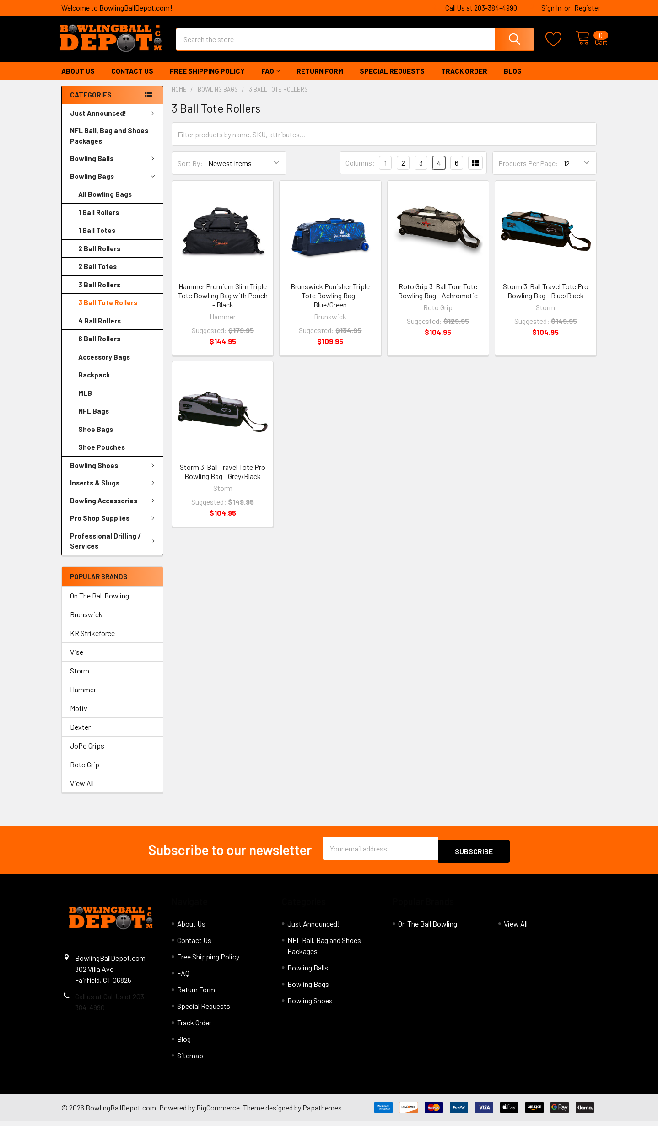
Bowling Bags (112, 184)
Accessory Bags (104, 365)
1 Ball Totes (96, 238)
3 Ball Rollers (99, 293)
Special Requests (392, 79)
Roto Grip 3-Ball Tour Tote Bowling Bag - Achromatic (438, 299)
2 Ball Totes (97, 274)
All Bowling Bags (105, 202)
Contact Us (132, 79)
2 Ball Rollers (99, 257)
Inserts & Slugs (114, 491)
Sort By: (190, 171)
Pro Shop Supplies (114, 526)
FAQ (270, 79)
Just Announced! (114, 121)
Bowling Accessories (114, 509)
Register (587, 8)
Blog (513, 79)
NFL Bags (93, 419)
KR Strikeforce (92, 641)
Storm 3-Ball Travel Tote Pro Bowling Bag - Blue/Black (545, 299)
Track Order (464, 79)
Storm (79, 678)
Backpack (94, 383)
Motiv (78, 716)
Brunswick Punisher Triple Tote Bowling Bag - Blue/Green (330, 303)
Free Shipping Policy (207, 79)
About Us (78, 79)
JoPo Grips (87, 753)
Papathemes (322, 1112)
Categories (91, 103)
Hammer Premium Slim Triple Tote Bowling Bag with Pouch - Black (223, 303)
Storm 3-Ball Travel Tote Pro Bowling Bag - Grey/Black (222, 480)
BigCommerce (218, 1112)
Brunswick (86, 622)
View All (82, 791)
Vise (76, 660)
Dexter (80, 735)
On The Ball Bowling (99, 603)
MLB (85, 401)
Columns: (360, 171)
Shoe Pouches (101, 455)
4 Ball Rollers (99, 329)
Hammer (83, 697)
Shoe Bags (95, 437)
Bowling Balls (114, 166)
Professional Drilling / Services (114, 549)
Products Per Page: (528, 171)
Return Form (320, 79)
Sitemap (190, 1060)
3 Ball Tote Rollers (107, 311)
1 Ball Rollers (98, 220)
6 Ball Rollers (99, 347)
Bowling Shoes (114, 473)
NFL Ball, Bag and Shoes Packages (109, 144)
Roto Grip (84, 772)
